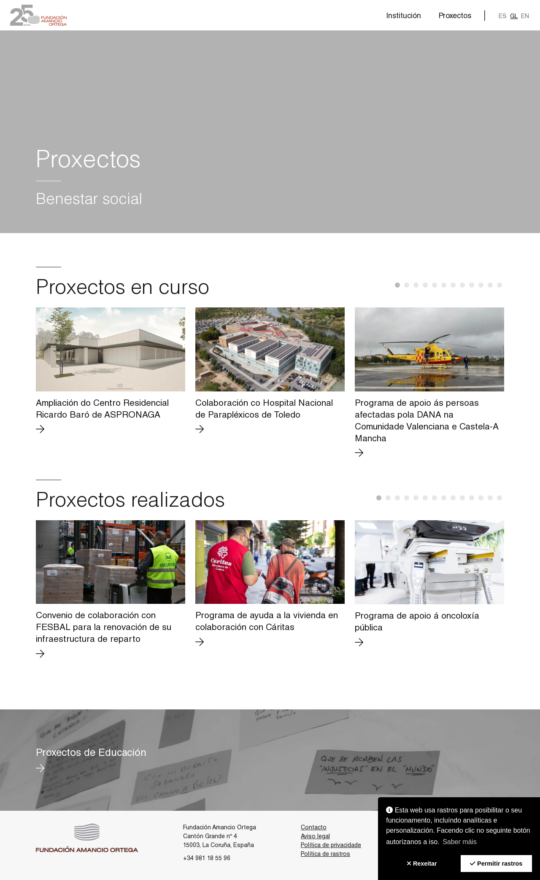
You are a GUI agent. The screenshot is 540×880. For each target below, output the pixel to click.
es (503, 16)
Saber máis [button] (460, 841)
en (525, 16)
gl (514, 16)
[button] (38, 15)
